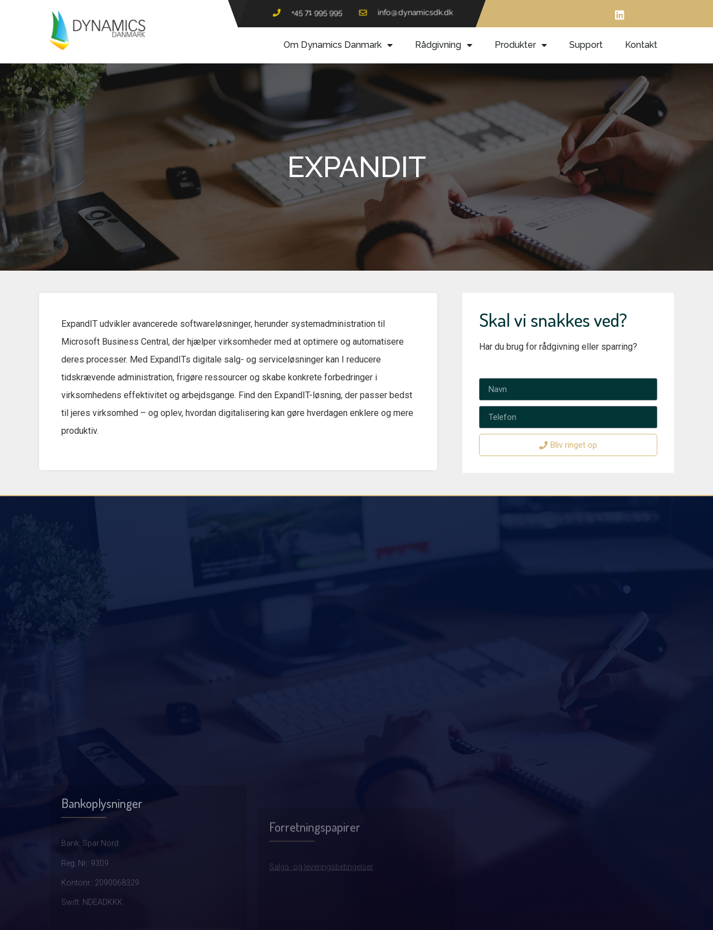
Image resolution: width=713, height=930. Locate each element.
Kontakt (641, 45)
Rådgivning (443, 45)
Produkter (521, 45)
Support (586, 45)
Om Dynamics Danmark (338, 45)
